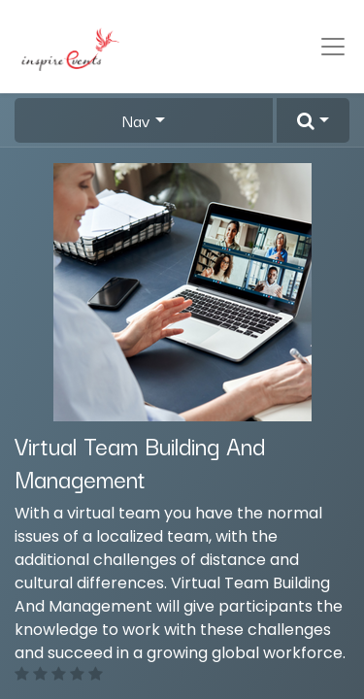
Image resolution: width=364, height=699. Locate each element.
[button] (313, 120)
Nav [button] (136, 120)
